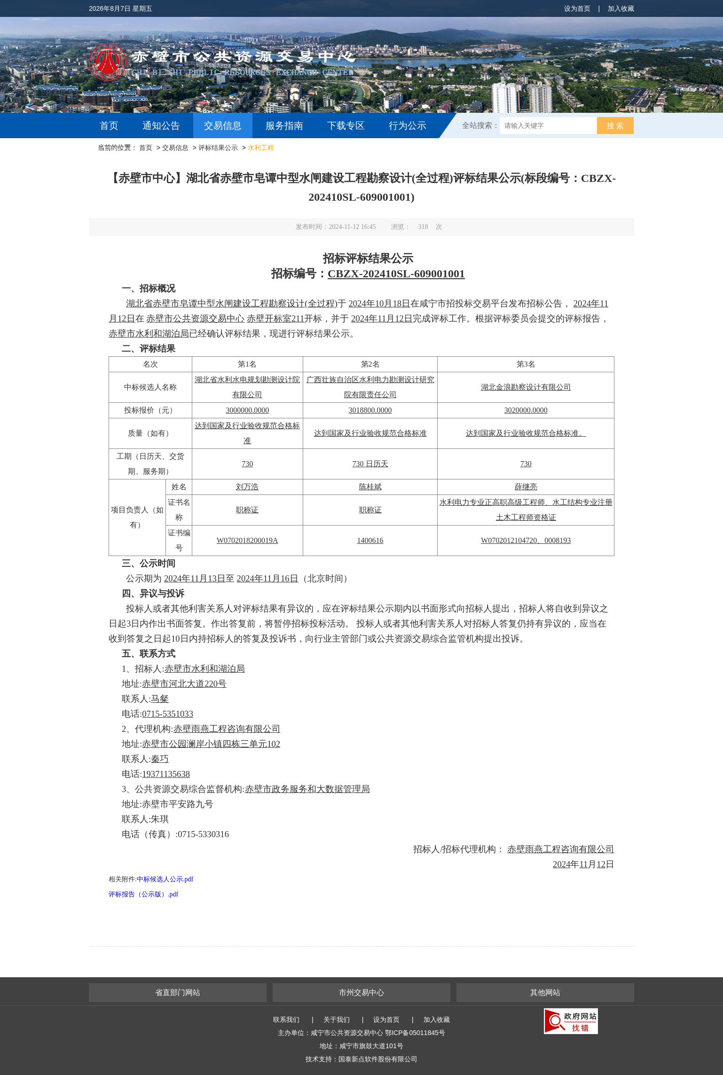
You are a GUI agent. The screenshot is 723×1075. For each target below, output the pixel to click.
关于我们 (336, 1019)
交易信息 (223, 125)
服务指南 (284, 125)
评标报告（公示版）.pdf (143, 894)
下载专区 (346, 125)
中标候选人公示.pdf (165, 879)
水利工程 (261, 147)
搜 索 (615, 126)
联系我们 (286, 1019)
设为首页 (577, 8)
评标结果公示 (218, 147)
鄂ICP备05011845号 (415, 1032)
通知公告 (161, 125)
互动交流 (121, 151)
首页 (109, 125)
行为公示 (407, 125)
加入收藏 (621, 8)
